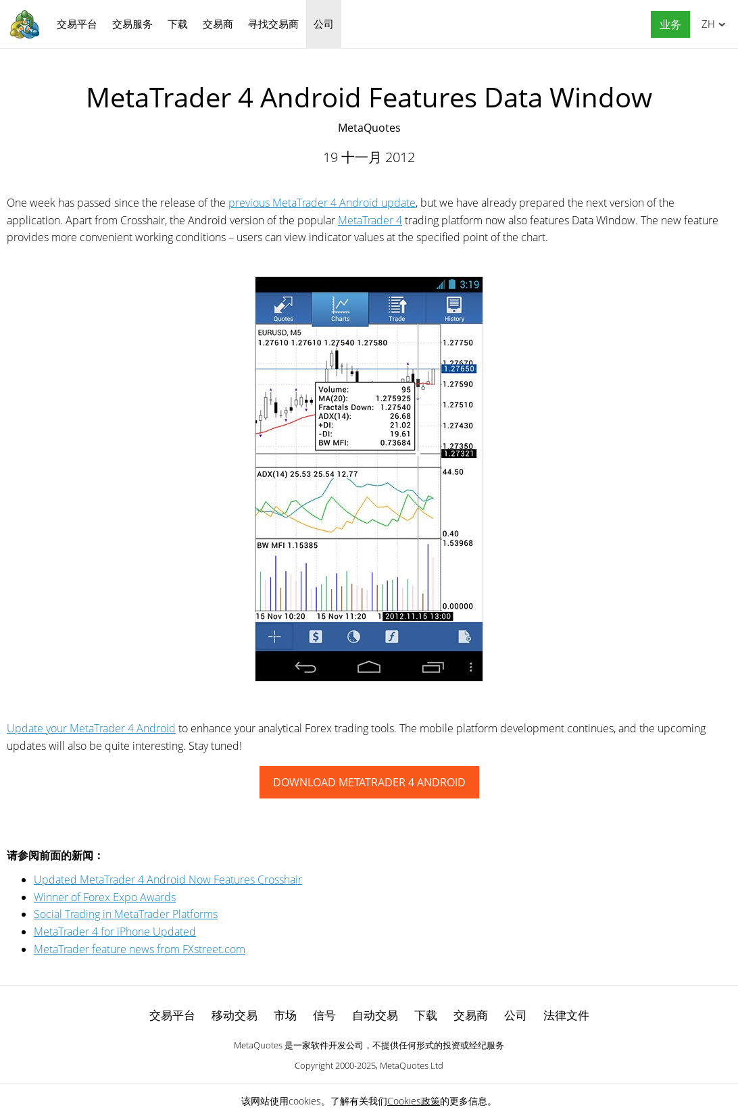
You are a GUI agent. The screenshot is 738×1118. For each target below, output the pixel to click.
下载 (178, 23)
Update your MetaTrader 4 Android (91, 728)
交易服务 (132, 23)
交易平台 (77, 23)
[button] (667, 24)
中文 (706, 23)
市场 (285, 1015)
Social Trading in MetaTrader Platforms (126, 914)
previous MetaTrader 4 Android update (322, 202)
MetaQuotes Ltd (411, 1065)
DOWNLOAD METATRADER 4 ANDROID (369, 782)
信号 (324, 1015)
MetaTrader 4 (370, 220)
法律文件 (566, 1015)
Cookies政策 (413, 1100)
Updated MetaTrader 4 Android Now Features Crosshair (168, 879)
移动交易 (234, 1015)
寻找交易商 (273, 23)
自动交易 (375, 1015)
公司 (324, 23)
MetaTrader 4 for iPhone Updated (115, 931)
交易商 (218, 23)
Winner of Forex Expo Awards (105, 897)
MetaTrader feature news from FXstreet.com (139, 949)
